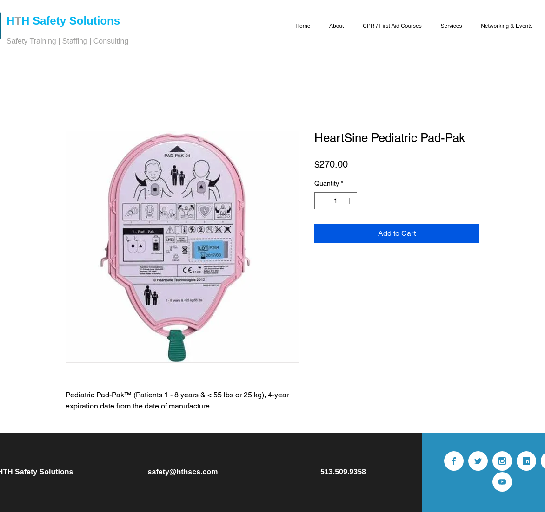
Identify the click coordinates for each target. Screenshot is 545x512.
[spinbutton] (335, 201)
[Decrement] (321, 201)
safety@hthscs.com (183, 472)
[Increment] (350, 201)
